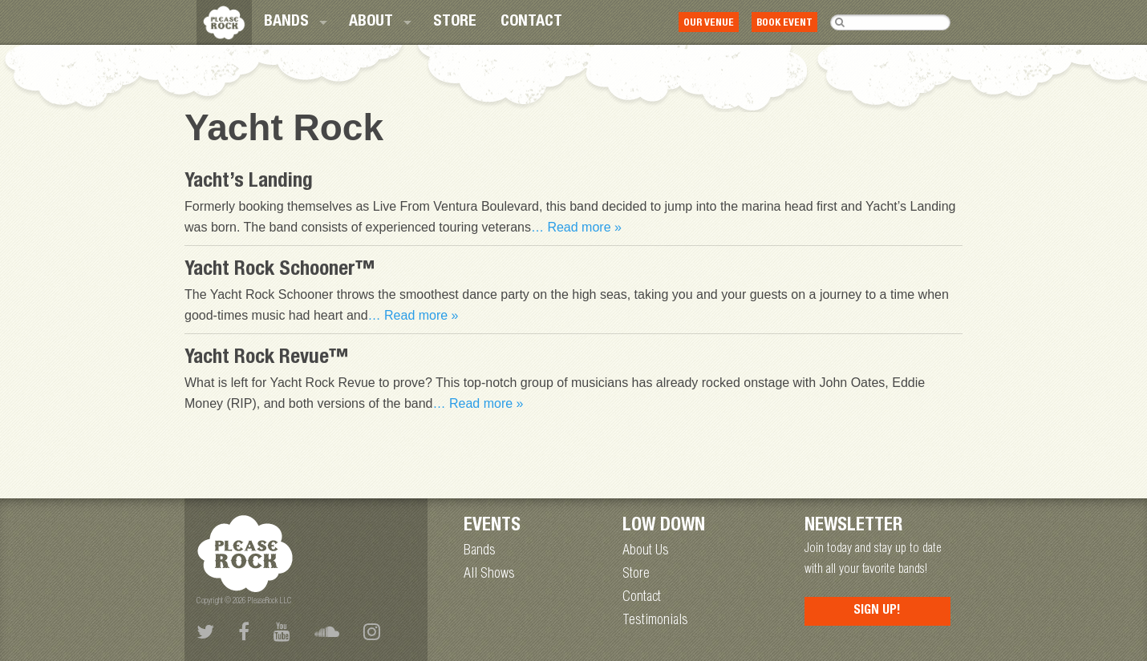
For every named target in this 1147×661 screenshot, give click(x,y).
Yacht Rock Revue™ (266, 359)
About (371, 22)
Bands (286, 22)
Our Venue (708, 23)
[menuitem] (294, 22)
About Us (645, 551)
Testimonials (655, 621)
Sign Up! (877, 611)
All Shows (489, 574)
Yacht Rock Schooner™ (279, 270)
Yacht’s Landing (248, 182)
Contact (531, 22)
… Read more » (576, 227)
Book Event (784, 23)
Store (454, 22)
